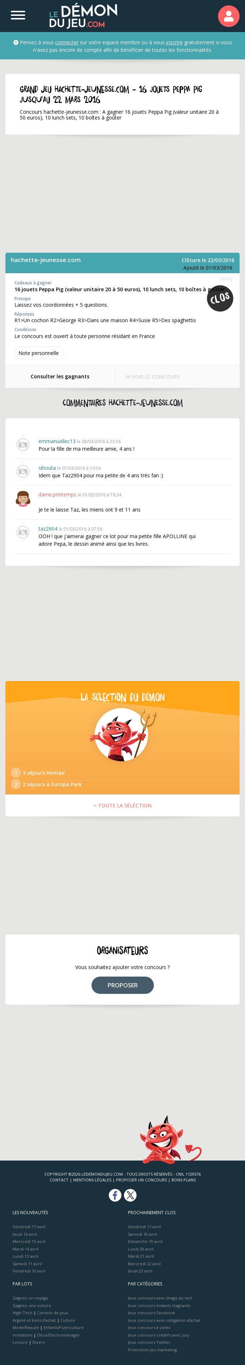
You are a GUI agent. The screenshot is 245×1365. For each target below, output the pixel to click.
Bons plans (184, 1179)
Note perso (39, 353)
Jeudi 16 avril (25, 1234)
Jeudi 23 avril (140, 1271)
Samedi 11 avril (27, 1263)
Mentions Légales (92, 1179)
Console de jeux (52, 1312)
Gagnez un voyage (30, 1298)
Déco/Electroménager (58, 1335)
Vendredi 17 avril (29, 1226)
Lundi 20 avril (140, 1249)
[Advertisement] (122, 193)
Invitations (22, 1335)
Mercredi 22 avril (144, 1263)
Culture (68, 1320)
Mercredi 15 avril (29, 1241)
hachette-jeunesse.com (46, 260)
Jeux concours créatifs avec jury (159, 1335)
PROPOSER (123, 985)
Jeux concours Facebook (151, 1312)
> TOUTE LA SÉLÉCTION (123, 805)
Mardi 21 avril (141, 1256)
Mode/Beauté (26, 1327)
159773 (225, 279)
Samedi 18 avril (142, 1234)
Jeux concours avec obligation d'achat (164, 1320)
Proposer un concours (141, 1179)
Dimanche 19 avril (145, 1241)
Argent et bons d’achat (34, 1320)
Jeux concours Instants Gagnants (159, 1305)
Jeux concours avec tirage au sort (160, 1298)
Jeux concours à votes (149, 1327)
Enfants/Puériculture (64, 1327)
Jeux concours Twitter (149, 1342)
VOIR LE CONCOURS (153, 376)
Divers (38, 1342)
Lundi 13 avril (25, 1256)
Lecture (20, 1342)
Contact (59, 1179)
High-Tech (22, 1312)
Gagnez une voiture (32, 1305)
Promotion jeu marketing (152, 1349)
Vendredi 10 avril (29, 1271)
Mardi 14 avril (26, 1249)
